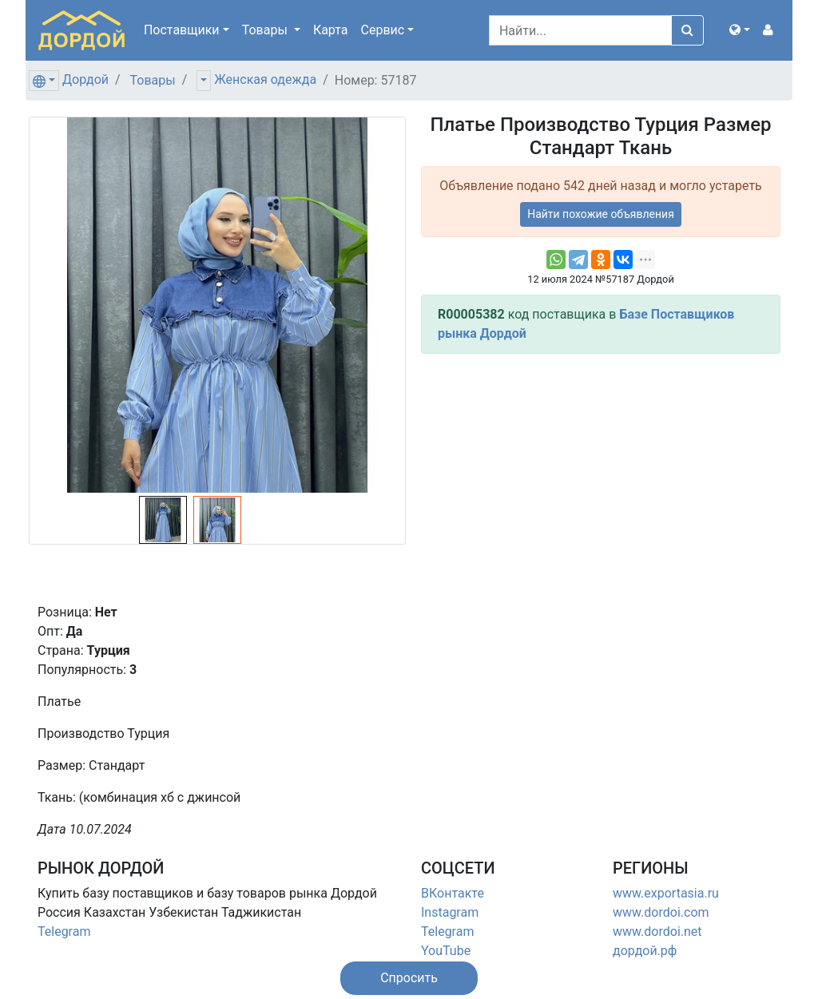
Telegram (64, 931)
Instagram (449, 912)
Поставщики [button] (182, 30)
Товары (153, 80)
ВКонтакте (452, 893)
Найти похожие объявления (600, 214)
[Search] (580, 30)
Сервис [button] (383, 30)
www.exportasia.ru (666, 893)
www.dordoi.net (657, 931)
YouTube (446, 950)
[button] (739, 30)
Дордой (85, 79)
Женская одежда (265, 79)
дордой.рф (645, 950)
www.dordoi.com (661, 912)
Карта (330, 30)
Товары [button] (266, 30)
